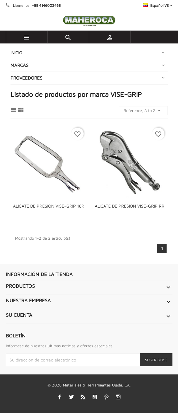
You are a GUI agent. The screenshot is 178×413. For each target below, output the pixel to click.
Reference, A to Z (143, 110)
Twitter (71, 397)
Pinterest (106, 397)
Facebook (59, 397)
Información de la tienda (39, 274)
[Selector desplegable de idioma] (157, 5)
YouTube (94, 397)
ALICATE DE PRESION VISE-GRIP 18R (48, 206)
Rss (83, 397)
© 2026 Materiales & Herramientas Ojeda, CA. (89, 384)
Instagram (118, 397)
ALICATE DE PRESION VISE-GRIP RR (129, 206)
